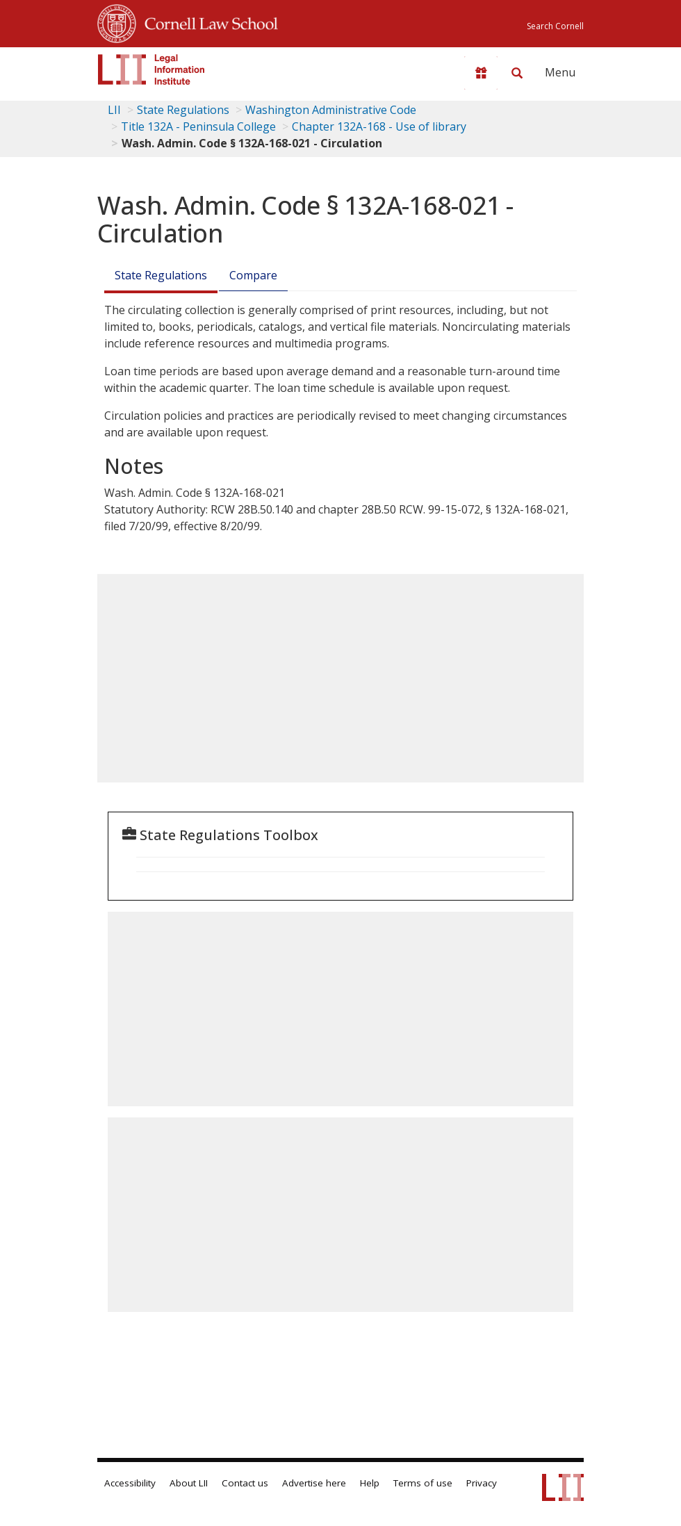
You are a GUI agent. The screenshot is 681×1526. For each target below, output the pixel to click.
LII (114, 109)
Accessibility (130, 1483)
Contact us (245, 1483)
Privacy (481, 1483)
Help (369, 1483)
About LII (189, 1483)
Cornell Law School (207, 21)
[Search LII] (517, 73)
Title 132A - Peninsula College (198, 126)
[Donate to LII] (481, 73)
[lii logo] (151, 69)
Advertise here (314, 1483)
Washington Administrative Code (330, 109)
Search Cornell (555, 26)
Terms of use (422, 1483)
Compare (253, 275)
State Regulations (183, 109)
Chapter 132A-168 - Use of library (379, 126)
